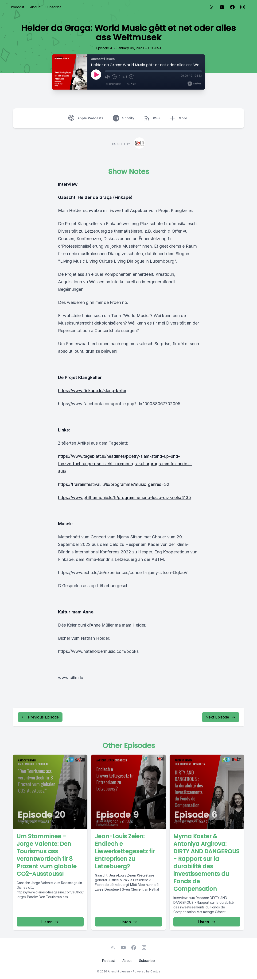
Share (131, 84)
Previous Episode (40, 717)
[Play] (96, 74)
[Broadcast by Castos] (194, 83)
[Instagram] (242, 7)
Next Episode (221, 717)
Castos (155, 971)
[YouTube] (222, 7)
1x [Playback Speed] (123, 76)
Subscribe (54, 7)
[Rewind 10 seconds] (114, 76)
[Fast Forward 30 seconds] (131, 76)
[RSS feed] (211, 7)
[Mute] (107, 77)
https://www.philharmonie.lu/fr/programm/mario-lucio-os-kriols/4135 (124, 497)
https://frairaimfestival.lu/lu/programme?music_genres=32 (113, 484)
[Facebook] (232, 7)
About (35, 7)
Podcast (17, 7)
